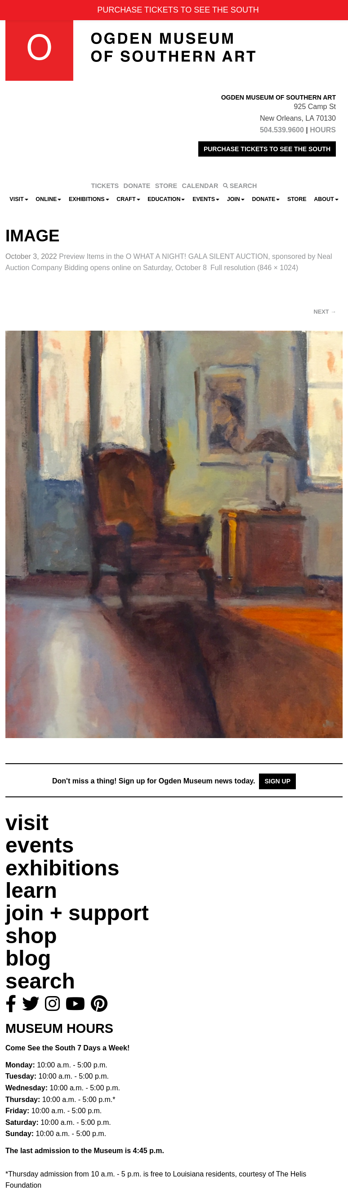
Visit (18, 199)
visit (27, 823)
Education (166, 199)
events (39, 845)
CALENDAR (200, 185)
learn (31, 890)
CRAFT (128, 199)
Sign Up (277, 781)
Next (325, 311)
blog (28, 958)
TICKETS (105, 185)
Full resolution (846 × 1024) (254, 267)
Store (297, 199)
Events (205, 199)
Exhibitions (89, 199)
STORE (166, 185)
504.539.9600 (282, 130)
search (40, 981)
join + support (77, 913)
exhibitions (62, 868)
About (326, 199)
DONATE (137, 185)
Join (236, 199)
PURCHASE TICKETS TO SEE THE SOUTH (267, 149)
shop (31, 936)
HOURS (323, 130)
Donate (266, 199)
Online (48, 199)
